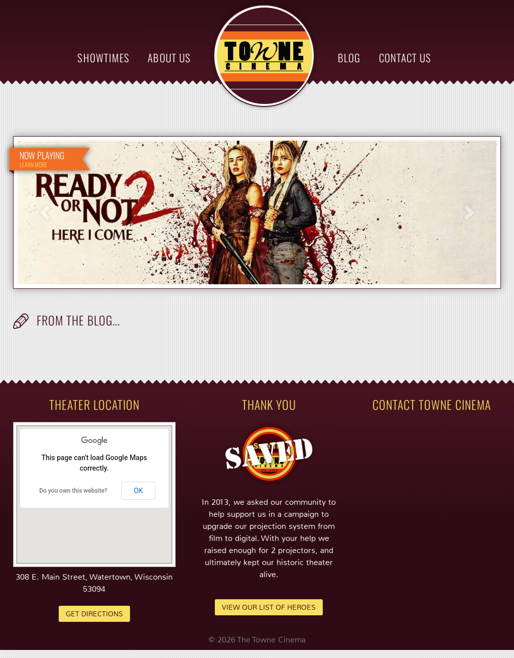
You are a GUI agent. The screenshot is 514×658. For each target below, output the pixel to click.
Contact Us (405, 57)
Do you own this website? (73, 490)
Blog (349, 57)
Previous (45, 212)
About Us (169, 57)
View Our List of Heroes (269, 607)
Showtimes (103, 57)
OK (138, 491)
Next (469, 212)
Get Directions (94, 613)
